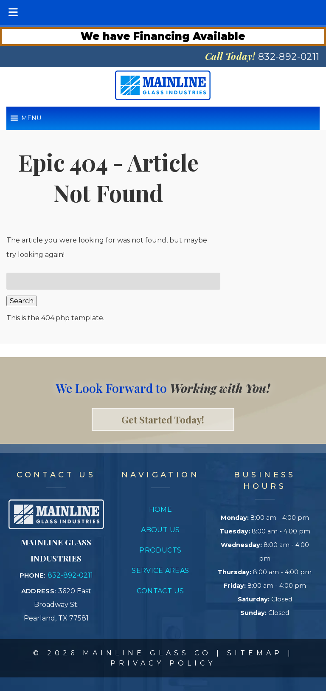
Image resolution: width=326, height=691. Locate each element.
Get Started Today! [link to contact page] (162, 419)
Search (22, 301)
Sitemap (255, 653)
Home (160, 509)
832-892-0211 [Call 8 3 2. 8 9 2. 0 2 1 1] (70, 575)
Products (160, 550)
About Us (160, 530)
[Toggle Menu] (13, 12)
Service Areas (160, 571)
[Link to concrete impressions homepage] (56, 527)
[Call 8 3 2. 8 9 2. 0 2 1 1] (289, 56)
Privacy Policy (163, 663)
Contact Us (160, 591)
